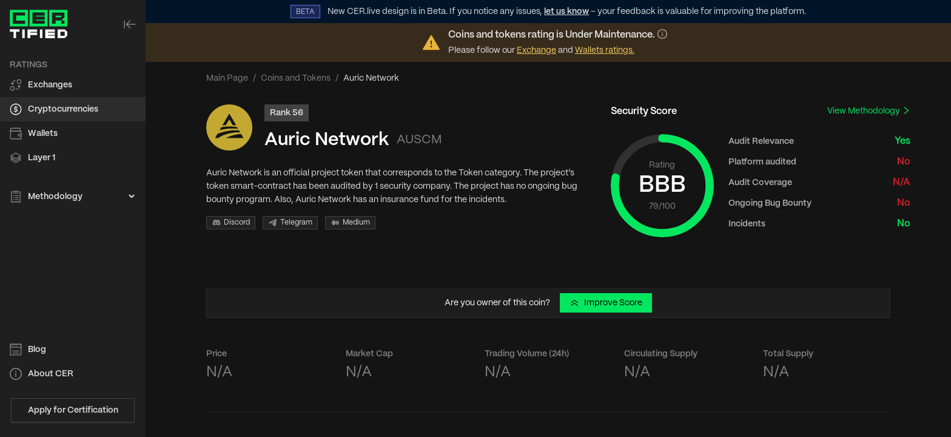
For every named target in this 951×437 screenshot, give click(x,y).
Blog (37, 349)
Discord (231, 223)
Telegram (290, 223)
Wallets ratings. (604, 50)
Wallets (43, 133)
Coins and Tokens (296, 78)
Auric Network (326, 140)
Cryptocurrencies (63, 109)
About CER (50, 374)
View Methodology (868, 110)
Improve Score (606, 303)
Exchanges (50, 85)
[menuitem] (73, 85)
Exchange (536, 50)
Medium (350, 223)
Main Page (227, 78)
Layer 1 (41, 158)
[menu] (73, 131)
